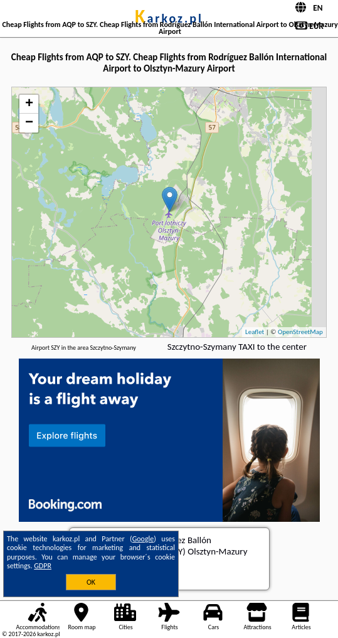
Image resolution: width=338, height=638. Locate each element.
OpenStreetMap (300, 332)
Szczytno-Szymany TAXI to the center (237, 346)
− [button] (29, 123)
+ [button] (29, 104)
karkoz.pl (169, 18)
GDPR (42, 565)
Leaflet (254, 332)
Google (143, 538)
